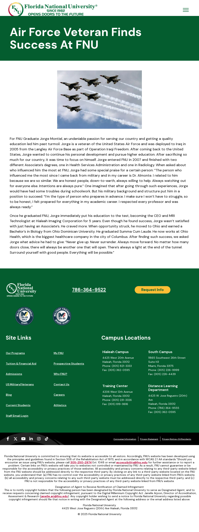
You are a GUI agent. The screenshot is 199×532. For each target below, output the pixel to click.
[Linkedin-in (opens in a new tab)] (31, 439)
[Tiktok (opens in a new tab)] (47, 439)
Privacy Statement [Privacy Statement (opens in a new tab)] (149, 439)
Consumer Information (124, 439)
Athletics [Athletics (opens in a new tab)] (60, 405)
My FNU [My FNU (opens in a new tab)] (59, 353)
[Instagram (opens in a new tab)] (39, 439)
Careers (59, 394)
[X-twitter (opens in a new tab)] (15, 439)
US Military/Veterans (20, 384)
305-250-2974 (81, 462)
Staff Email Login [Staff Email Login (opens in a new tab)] (17, 415)
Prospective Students (69, 363)
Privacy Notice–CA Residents (176, 439)
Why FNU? (60, 374)
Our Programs (15, 353)
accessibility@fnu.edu (132, 462)
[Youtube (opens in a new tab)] (23, 439)
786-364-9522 (89, 290)
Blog (9, 394)
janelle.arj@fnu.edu (54, 496)
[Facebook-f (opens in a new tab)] (8, 439)
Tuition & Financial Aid (21, 363)
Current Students (18, 405)
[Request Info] (152, 290)
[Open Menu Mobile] (185, 9)
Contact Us (61, 384)
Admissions (14, 374)
